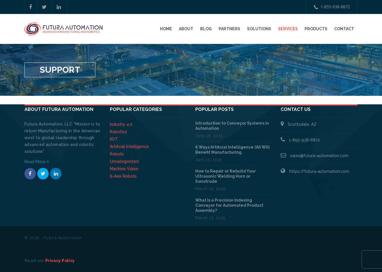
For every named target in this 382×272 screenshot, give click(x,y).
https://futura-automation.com (319, 171)
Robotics (118, 131)
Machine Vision (124, 169)
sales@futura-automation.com (319, 155)
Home (166, 29)
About (186, 29)
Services (288, 29)
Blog (206, 29)
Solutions (259, 29)
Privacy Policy (60, 260)
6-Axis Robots (123, 176)
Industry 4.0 (121, 124)
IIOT (114, 139)
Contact (344, 29)
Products (316, 29)
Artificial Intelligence (129, 146)
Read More (36, 161)
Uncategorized (124, 161)
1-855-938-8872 (332, 7)
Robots (117, 154)
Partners (229, 29)
